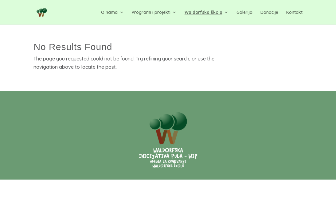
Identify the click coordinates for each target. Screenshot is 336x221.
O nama (109, 12)
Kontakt (294, 12)
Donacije (269, 12)
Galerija (244, 12)
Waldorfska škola (203, 12)
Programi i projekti (151, 12)
